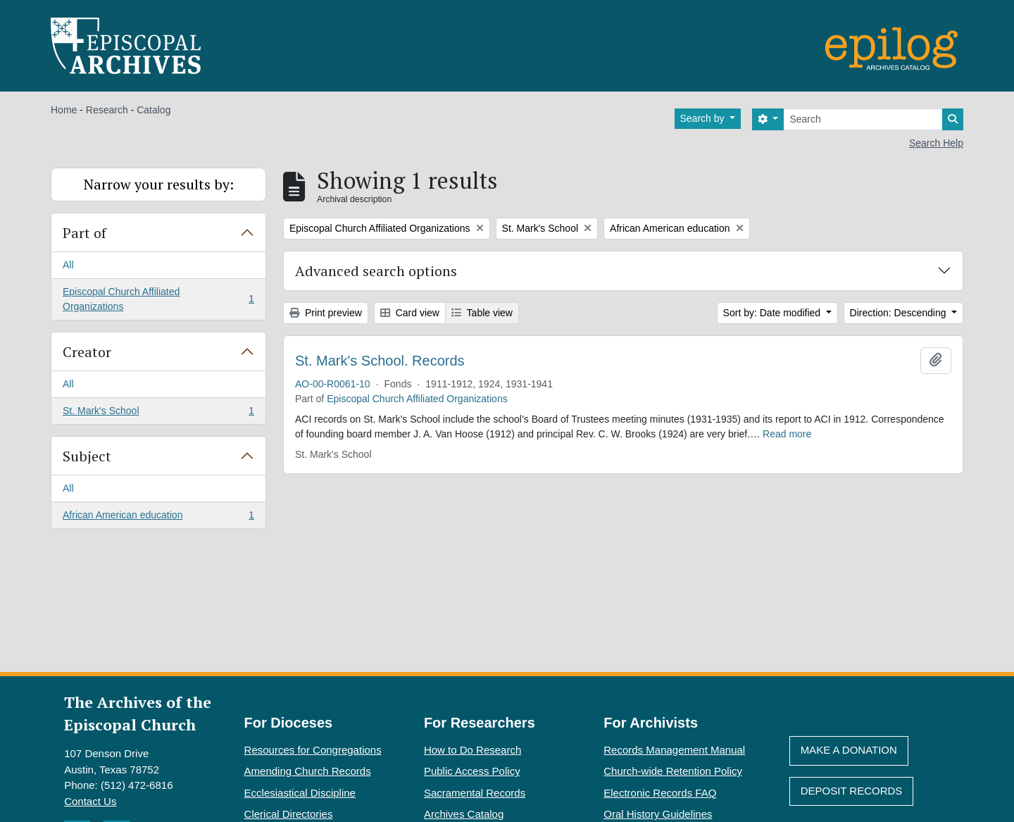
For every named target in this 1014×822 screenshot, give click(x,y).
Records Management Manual (674, 750)
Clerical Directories (288, 814)
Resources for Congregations (313, 750)
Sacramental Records (474, 793)
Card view (409, 312)
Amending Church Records (307, 771)
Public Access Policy (472, 771)
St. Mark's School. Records (380, 360)
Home (64, 110)
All (68, 264)
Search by (703, 118)
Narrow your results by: (159, 184)
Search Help (936, 143)
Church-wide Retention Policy (672, 771)
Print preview (325, 312)
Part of (84, 232)
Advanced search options (376, 270)
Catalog (153, 110)
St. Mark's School (158, 413)
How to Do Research (472, 750)
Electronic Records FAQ (659, 793)
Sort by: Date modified (773, 312)
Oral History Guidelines (657, 814)
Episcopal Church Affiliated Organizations (158, 299)
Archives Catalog (463, 814)
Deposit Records (852, 791)
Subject (87, 456)
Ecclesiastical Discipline (300, 793)
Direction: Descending (899, 312)
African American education (158, 518)
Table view (482, 312)
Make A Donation (849, 750)
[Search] (863, 119)
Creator (87, 351)
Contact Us (90, 801)
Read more (787, 434)
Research (107, 110)
